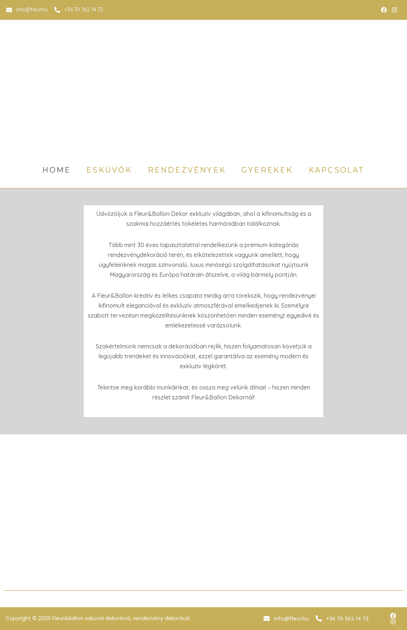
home (56, 170)
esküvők (109, 170)
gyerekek (267, 170)
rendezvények (187, 170)
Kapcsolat (337, 170)
